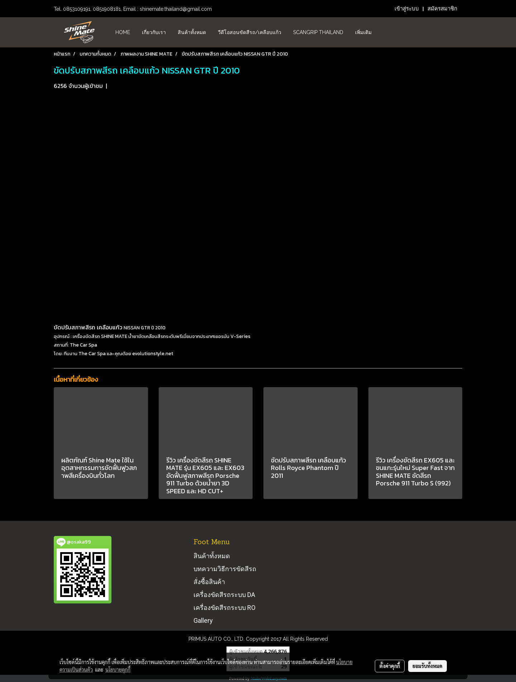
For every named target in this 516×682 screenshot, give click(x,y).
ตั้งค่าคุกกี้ (389, 666)
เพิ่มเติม (363, 32)
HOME (122, 32)
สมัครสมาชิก (442, 8)
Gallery (203, 620)
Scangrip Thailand (318, 32)
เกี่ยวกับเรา (154, 32)
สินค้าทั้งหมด (192, 32)
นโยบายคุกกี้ (117, 669)
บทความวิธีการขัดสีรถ (225, 569)
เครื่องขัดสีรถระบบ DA (224, 594)
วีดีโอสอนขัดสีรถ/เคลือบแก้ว (249, 32)
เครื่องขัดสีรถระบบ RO (224, 607)
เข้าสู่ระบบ (407, 8)
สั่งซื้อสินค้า (209, 581)
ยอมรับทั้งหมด (427, 666)
